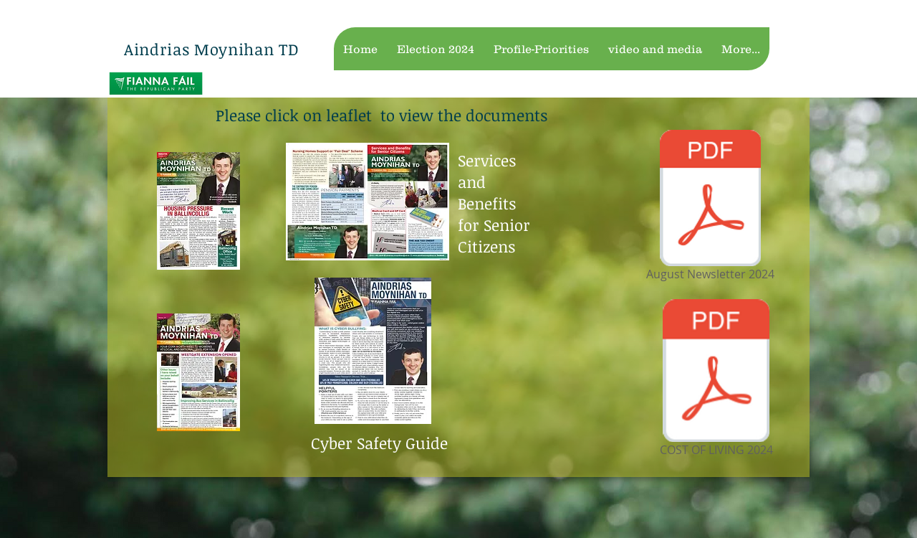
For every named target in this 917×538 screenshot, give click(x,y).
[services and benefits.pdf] (367, 203)
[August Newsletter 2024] (710, 207)
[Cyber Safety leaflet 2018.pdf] (373, 352)
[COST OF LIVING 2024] (716, 380)
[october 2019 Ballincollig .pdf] (198, 374)
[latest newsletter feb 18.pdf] (198, 212)
